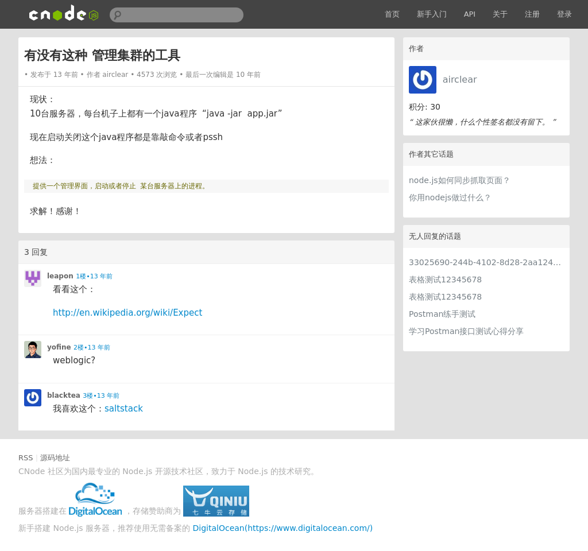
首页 (392, 14)
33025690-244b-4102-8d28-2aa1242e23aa (486, 262)
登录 (564, 14)
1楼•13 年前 (94, 276)
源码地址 (55, 457)
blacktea (63, 395)
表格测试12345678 (445, 279)
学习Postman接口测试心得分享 (466, 331)
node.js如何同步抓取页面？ (459, 180)
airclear (460, 79)
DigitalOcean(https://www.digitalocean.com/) (283, 528)
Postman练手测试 (442, 314)
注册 (532, 14)
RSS (25, 457)
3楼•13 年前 (101, 395)
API (470, 14)
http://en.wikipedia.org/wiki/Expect (127, 313)
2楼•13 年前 (92, 347)
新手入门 (432, 14)
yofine (59, 347)
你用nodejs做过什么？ (450, 197)
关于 (500, 14)
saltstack (124, 408)
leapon (60, 276)
